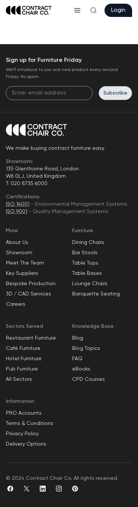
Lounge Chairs (89, 283)
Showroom (19, 252)
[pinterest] (75, 488)
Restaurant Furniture (31, 338)
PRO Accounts (24, 413)
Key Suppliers (22, 273)
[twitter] (26, 488)
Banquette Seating (96, 294)
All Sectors (19, 379)
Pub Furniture (22, 369)
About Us (17, 242)
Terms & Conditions (29, 423)
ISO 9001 (16, 211)
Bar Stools (85, 252)
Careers (15, 304)
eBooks (81, 369)
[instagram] (59, 488)
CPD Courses (88, 379)
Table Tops (85, 263)
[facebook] (10, 488)
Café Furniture (23, 348)
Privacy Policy (22, 433)
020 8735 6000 (28, 183)
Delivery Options (26, 444)
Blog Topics (86, 348)
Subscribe (115, 93)
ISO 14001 (17, 204)
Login (118, 10)
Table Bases (87, 273)
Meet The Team (25, 263)
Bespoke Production (31, 283)
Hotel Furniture (24, 358)
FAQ (77, 358)
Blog (77, 338)
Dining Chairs (88, 242)
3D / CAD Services (28, 294)
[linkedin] (42, 488)
